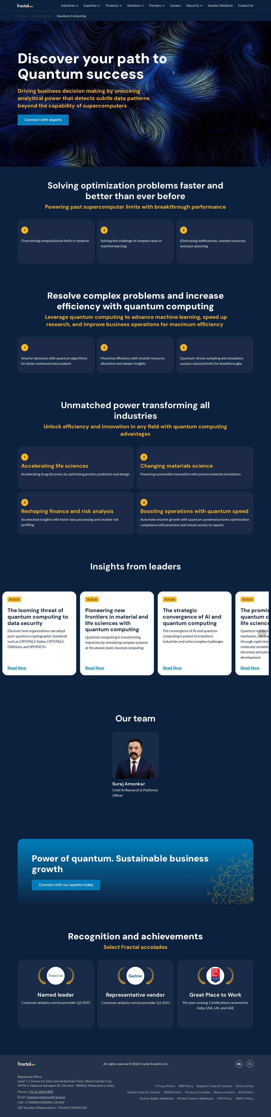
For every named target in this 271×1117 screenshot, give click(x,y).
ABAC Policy (244, 1098)
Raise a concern (224, 1092)
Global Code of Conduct (143, 1092)
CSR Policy (224, 1098)
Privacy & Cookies (197, 1092)
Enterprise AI (41, 16)
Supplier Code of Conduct (214, 1086)
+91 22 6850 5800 (40, 1092)
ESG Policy (246, 1092)
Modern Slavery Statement (195, 1098)
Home (22, 16)
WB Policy (186, 1086)
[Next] (262, 633)
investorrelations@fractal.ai (46, 1097)
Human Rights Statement (157, 1098)
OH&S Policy (173, 1092)
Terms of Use (244, 1086)
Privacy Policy (165, 1086)
